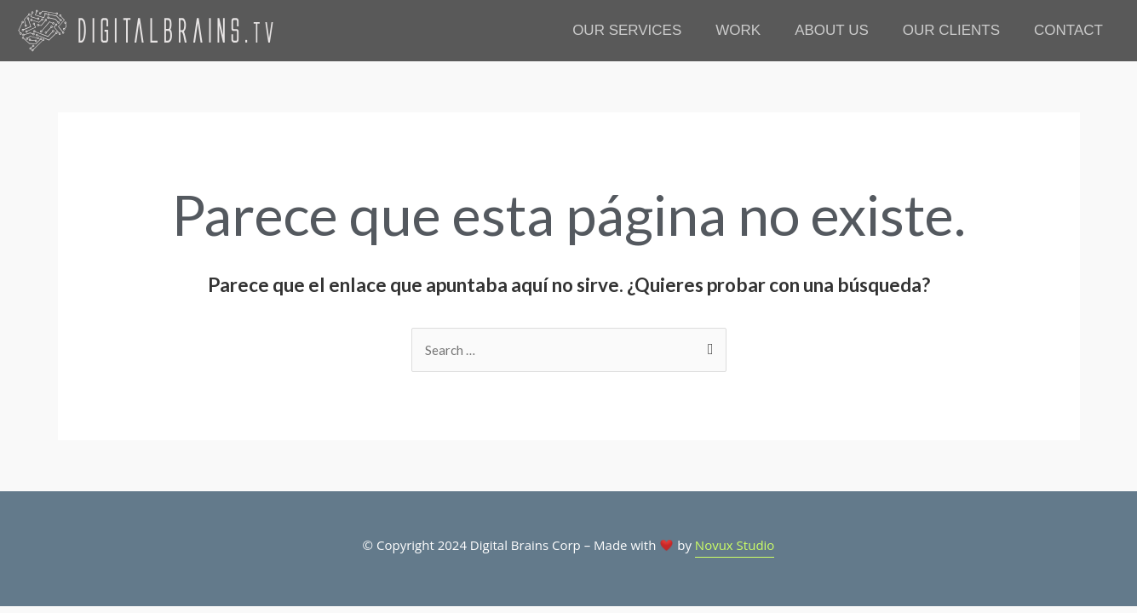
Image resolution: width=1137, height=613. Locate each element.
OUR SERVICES (626, 30)
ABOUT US (832, 30)
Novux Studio (735, 544)
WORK (738, 30)
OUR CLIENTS (951, 30)
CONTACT (1068, 30)
